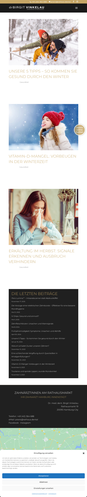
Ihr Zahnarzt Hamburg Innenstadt (43, 397)
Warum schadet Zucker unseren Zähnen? (30, 346)
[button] (83, 453)
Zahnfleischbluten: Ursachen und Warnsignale (32, 324)
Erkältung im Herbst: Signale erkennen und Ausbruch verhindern (42, 256)
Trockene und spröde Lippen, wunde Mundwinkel (34, 371)
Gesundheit (24, 82)
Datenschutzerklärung (39, 493)
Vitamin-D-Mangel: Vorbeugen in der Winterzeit (33, 364)
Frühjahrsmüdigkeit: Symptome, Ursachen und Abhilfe (36, 331)
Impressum (52, 493)
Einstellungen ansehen (43, 488)
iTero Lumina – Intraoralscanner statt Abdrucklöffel (34, 298)
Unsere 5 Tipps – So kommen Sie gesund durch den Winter (38, 338)
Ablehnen (43, 482)
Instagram (25, 423)
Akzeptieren (43, 476)
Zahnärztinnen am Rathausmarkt (43, 393)
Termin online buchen (79, 129)
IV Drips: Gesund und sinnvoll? (25, 316)
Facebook (14, 423)
